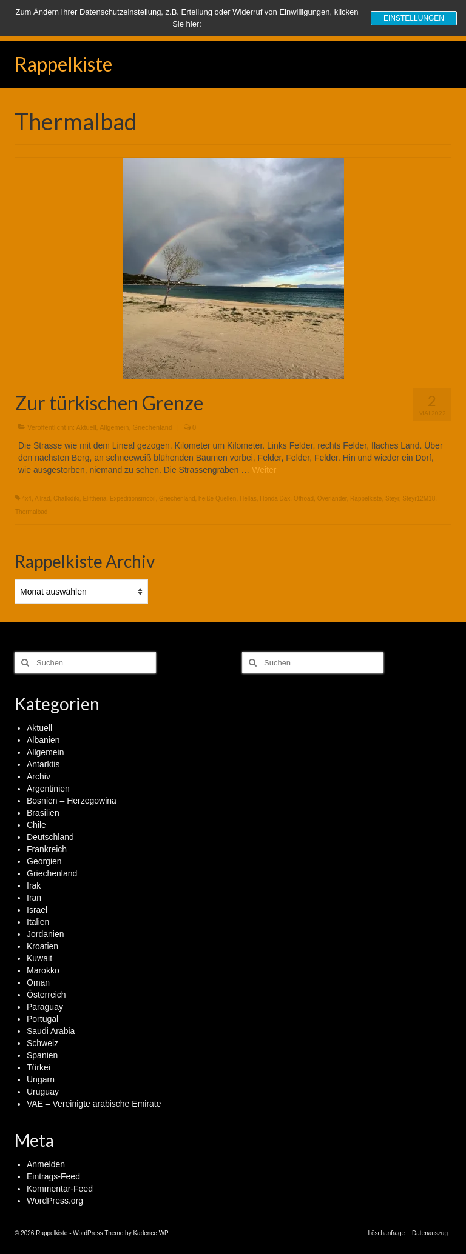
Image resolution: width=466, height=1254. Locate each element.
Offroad (304, 498)
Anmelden (46, 1164)
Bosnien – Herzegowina (71, 800)
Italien (38, 922)
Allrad (42, 498)
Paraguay (45, 1007)
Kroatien (42, 946)
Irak (34, 885)
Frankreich (47, 849)
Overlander (332, 498)
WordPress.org (55, 1201)
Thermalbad (31, 512)
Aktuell (86, 427)
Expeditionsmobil (133, 498)
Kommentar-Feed (60, 1188)
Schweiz (42, 1043)
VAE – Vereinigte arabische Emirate (94, 1104)
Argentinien (48, 788)
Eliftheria (94, 498)
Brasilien (43, 813)
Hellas (248, 498)
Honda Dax (275, 498)
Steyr (392, 498)
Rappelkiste (63, 64)
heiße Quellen (217, 498)
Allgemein (114, 427)
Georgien (44, 861)
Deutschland (50, 837)
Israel (37, 910)
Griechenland (152, 427)
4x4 (27, 498)
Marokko (43, 970)
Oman (38, 982)
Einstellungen (413, 18)
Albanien (43, 740)
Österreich (46, 994)
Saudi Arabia (51, 1031)
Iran (34, 897)
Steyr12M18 (418, 498)
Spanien (42, 1055)
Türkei (38, 1067)
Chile (36, 825)
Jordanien (45, 934)
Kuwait (39, 958)
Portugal (42, 1019)
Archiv (38, 776)
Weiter (264, 470)
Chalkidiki (66, 498)
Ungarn (41, 1079)
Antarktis (43, 764)
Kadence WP (150, 1233)
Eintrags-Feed (53, 1176)
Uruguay (43, 1091)
